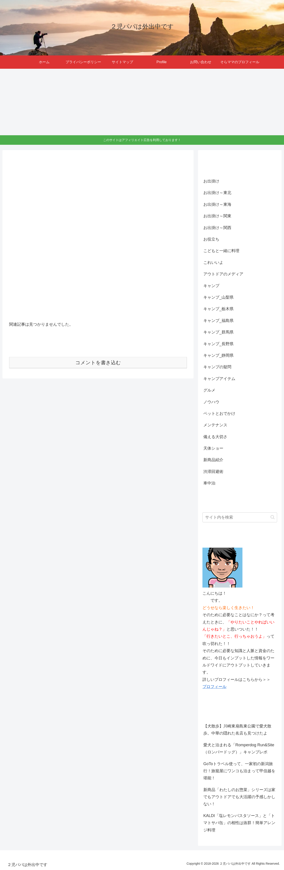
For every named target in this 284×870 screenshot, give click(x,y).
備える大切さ (215, 437)
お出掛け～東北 (217, 192)
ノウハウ (211, 402)
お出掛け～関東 (217, 216)
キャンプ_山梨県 (218, 297)
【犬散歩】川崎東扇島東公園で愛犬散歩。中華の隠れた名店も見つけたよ (237, 729)
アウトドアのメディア (223, 274)
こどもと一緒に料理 (221, 251)
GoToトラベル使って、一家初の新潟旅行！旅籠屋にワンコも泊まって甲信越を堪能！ (239, 771)
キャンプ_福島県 (218, 320)
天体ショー (213, 448)
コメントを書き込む (98, 362)
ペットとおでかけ (219, 413)
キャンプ (211, 286)
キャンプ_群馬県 (218, 332)
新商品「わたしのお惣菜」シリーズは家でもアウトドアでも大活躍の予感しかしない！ (239, 797)
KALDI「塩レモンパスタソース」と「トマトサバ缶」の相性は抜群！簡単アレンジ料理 (239, 822)
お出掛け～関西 (217, 227)
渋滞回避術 (213, 471)
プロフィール (214, 686)
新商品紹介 (213, 460)
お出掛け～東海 (217, 204)
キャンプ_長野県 (218, 344)
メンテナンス (215, 425)
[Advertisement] (142, 102)
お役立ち (211, 239)
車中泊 (209, 483)
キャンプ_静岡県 (218, 355)
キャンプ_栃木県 (218, 309)
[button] (272, 517)
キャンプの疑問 (217, 367)
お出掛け (211, 181)
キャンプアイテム (219, 378)
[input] (239, 517)
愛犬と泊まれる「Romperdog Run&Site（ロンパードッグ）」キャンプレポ (238, 748)
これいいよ (213, 262)
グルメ (209, 390)
